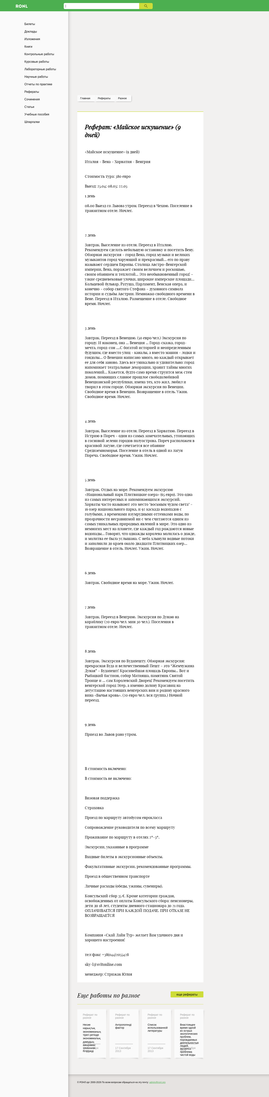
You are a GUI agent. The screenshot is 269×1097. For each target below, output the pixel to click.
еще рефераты (186, 994)
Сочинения (32, 99)
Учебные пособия (37, 114)
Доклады (31, 31)
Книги (28, 46)
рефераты (104, 98)
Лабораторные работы (40, 69)
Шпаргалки (32, 121)
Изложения (32, 39)
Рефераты (32, 91)
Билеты (30, 24)
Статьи (29, 106)
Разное (122, 98)
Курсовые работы (37, 61)
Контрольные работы (39, 54)
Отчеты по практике (38, 84)
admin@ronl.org (157, 1082)
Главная (85, 98)
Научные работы (36, 76)
